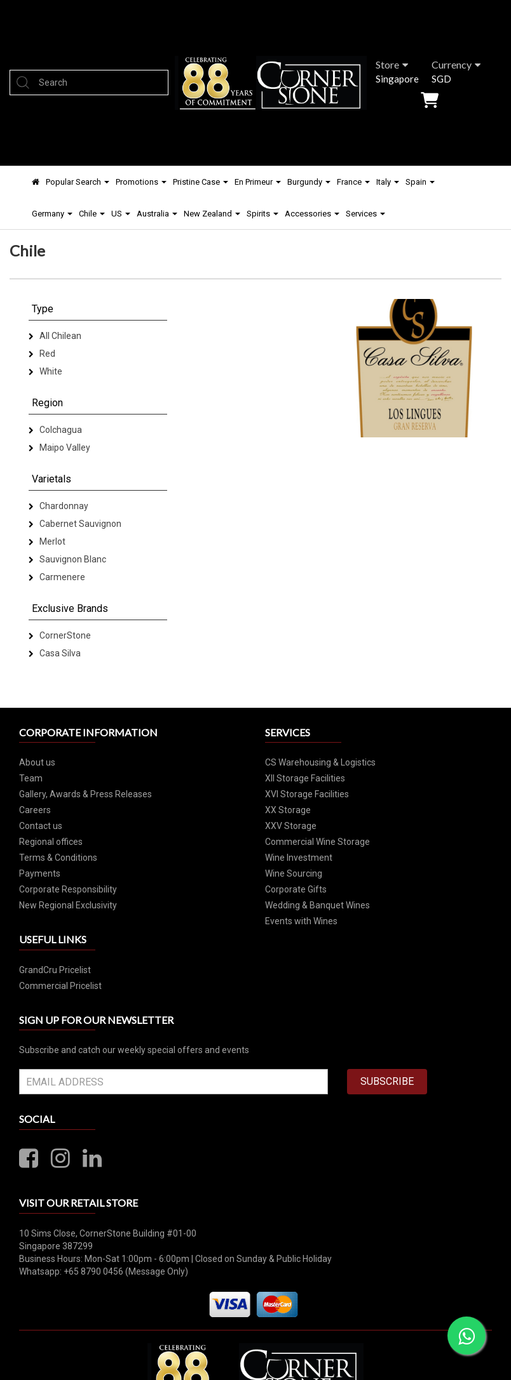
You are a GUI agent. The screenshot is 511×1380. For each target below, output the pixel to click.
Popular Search (77, 182)
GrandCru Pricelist (55, 970)
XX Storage (288, 810)
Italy (387, 182)
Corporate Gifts (296, 889)
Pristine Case (200, 182)
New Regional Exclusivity (68, 905)
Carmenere (57, 577)
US (120, 213)
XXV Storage (291, 826)
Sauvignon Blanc (67, 559)
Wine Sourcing (293, 873)
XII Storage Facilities (305, 778)
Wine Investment (298, 858)
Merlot (47, 541)
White (45, 371)
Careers (35, 810)
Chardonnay (58, 506)
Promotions (141, 182)
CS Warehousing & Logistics (320, 762)
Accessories (312, 213)
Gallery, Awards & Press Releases (85, 794)
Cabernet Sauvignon (75, 524)
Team (31, 778)
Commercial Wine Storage (317, 842)
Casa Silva (55, 653)
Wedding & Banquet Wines (317, 905)
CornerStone (60, 635)
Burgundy (308, 182)
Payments (39, 873)
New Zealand (212, 213)
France (353, 182)
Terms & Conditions (58, 858)
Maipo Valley (59, 447)
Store (392, 64)
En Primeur (258, 182)
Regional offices (51, 842)
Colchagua (55, 430)
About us (37, 762)
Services (365, 213)
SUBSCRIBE (387, 1081)
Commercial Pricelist (60, 986)
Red (42, 353)
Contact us (40, 826)
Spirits (262, 213)
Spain (420, 182)
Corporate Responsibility (68, 889)
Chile (92, 213)
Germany (52, 213)
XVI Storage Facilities (307, 794)
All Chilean (55, 336)
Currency (456, 64)
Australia (157, 213)
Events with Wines (301, 921)
